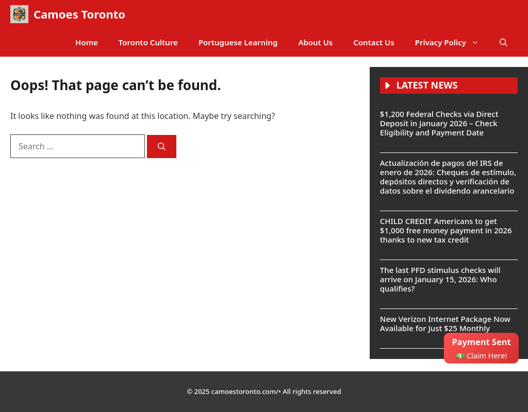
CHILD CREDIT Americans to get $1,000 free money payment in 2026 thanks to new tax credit (446, 230)
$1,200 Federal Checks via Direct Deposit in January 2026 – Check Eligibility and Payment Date (439, 123)
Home (86, 42)
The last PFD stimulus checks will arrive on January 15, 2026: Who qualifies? (440, 279)
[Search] (161, 146)
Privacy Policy (452, 42)
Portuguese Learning (238, 42)
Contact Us (373, 42)
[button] (503, 42)
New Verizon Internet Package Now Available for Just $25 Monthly (445, 323)
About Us (315, 42)
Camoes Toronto (79, 14)
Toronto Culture (148, 42)
